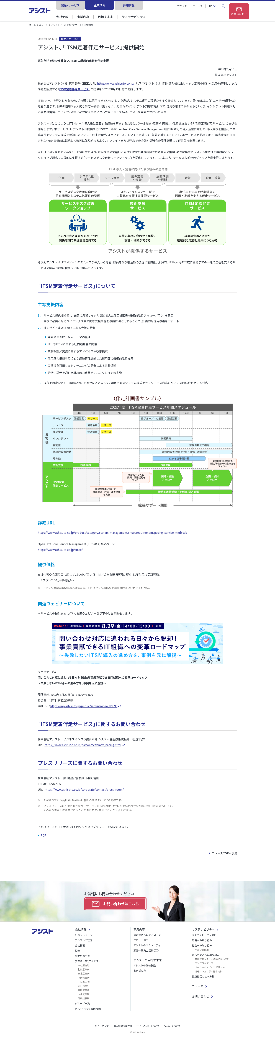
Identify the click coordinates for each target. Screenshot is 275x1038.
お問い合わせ (200, 996)
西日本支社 (83, 986)
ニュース (198, 6)
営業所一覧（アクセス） (87, 961)
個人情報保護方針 (123, 1026)
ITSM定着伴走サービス (74, 89)
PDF (44, 835)
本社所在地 (83, 965)
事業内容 (83, 16)
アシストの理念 (83, 940)
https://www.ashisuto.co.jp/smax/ (60, 549)
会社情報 (62, 16)
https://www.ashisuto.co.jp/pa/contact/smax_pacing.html (83, 745)
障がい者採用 (202, 949)
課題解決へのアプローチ (147, 934)
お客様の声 (139, 970)
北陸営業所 (83, 977)
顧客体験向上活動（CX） (146, 950)
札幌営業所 (83, 969)
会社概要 (80, 945)
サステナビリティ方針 (204, 935)
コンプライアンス (204, 963)
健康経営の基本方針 (203, 976)
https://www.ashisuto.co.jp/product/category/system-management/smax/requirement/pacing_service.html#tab (112, 532)
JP (210, 6)
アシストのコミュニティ (147, 945)
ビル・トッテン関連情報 (88, 1009)
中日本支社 (83, 981)
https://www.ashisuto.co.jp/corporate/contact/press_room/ (84, 789)
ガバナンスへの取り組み (205, 954)
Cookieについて (172, 1026)
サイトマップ (102, 1026)
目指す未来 (105, 16)
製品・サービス (70, 5)
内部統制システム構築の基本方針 (212, 959)
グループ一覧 (82, 1003)
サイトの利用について (148, 1026)
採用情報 (129, 5)
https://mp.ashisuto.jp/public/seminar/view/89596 (83, 706)
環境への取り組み (202, 940)
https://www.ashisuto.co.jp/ (115, 83)
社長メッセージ (83, 935)
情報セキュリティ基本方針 (208, 971)
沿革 (77, 950)
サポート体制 (140, 940)
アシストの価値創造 (144, 965)
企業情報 (99, 5)
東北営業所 (83, 973)
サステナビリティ (134, 16)
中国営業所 (83, 990)
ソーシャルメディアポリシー (210, 967)
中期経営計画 (82, 956)
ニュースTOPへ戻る (224, 853)
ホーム (32, 24)
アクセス (182, 6)
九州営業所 (83, 994)
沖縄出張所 (83, 998)
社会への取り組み (202, 945)
